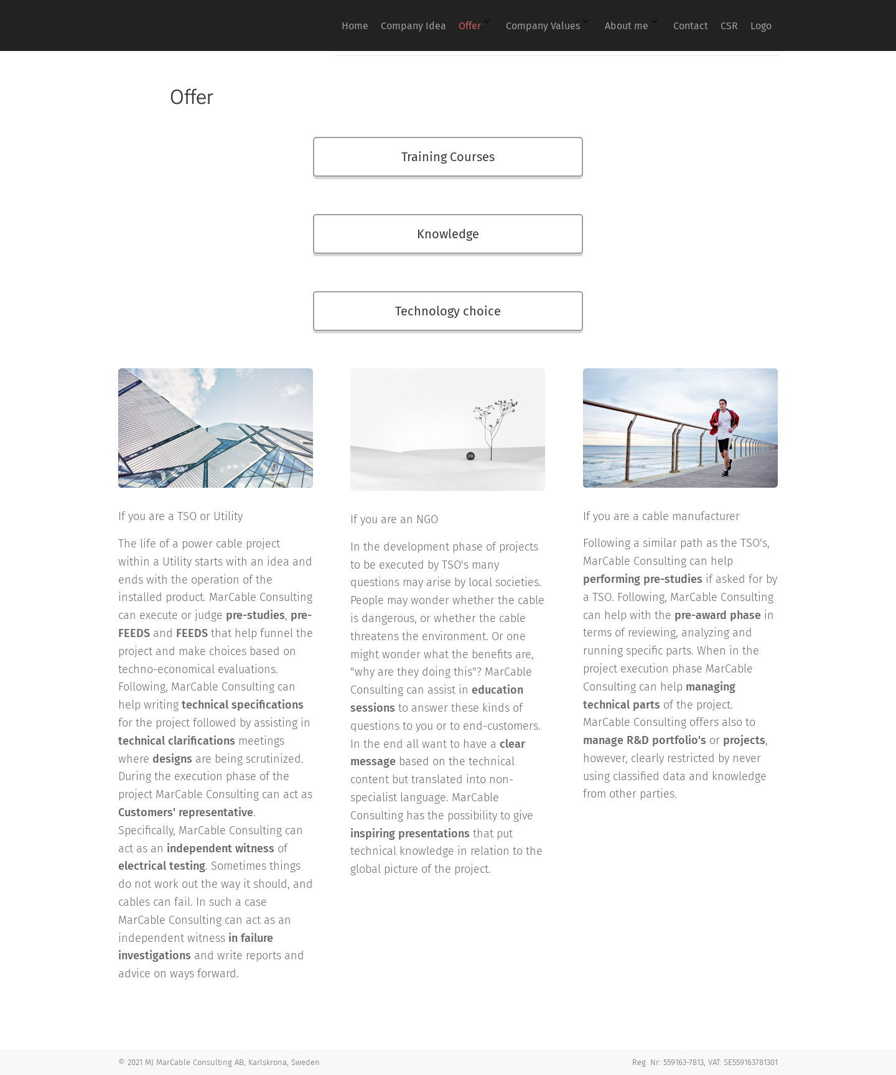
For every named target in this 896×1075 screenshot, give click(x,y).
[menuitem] (583, 25)
